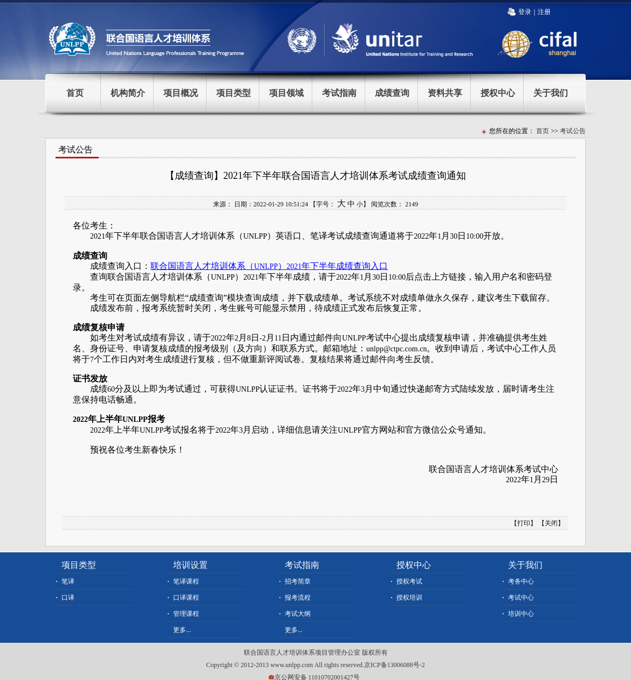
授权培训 (409, 597)
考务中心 (521, 581)
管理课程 (186, 613)
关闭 (551, 523)
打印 (523, 523)
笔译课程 (186, 581)
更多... (182, 630)
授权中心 (498, 93)
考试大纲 (298, 613)
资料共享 (445, 93)
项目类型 (233, 93)
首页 (75, 93)
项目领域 (286, 93)
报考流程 (298, 597)
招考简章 (298, 581)
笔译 (67, 581)
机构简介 (128, 93)
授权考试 (409, 581)
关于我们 (550, 93)
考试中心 (521, 597)
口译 (67, 597)
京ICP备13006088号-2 (394, 665)
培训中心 (521, 613)
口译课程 (186, 597)
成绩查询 (392, 93)
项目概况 (180, 93)
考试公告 (573, 131)
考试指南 (339, 93)
